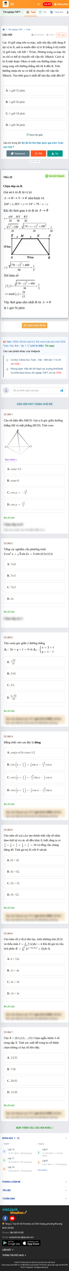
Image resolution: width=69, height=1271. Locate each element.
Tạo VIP (47, 4)
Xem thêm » (11, 459)
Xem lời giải (35, 134)
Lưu (61, 35)
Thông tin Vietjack (14, 1255)
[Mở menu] (12, 4)
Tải (55, 153)
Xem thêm (43, 1170)
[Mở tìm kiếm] (38, 4)
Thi (38, 153)
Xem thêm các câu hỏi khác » (34, 1127)
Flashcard (18, 153)
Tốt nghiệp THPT (15, 29)
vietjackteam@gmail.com (21, 1237)
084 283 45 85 (17, 1232)
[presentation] (19, 492)
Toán (28, 29)
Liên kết (7, 1250)
